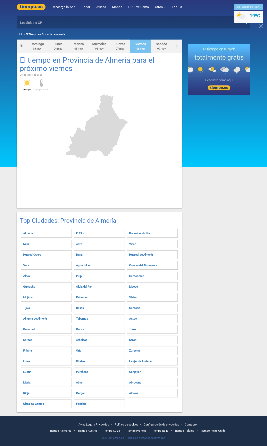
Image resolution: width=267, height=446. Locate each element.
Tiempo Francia (136, 430)
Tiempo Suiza (111, 430)
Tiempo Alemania (61, 430)
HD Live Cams (138, 7)
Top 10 (178, 7)
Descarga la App (63, 7)
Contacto (191, 424)
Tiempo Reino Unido (213, 430)
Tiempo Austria (87, 430)
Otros (160, 7)
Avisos (101, 7)
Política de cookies (126, 424)
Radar (86, 7)
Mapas (117, 7)
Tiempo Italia (160, 430)
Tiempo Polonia (184, 430)
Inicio (20, 34)
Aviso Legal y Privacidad (93, 424)
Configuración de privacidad (161, 424)
